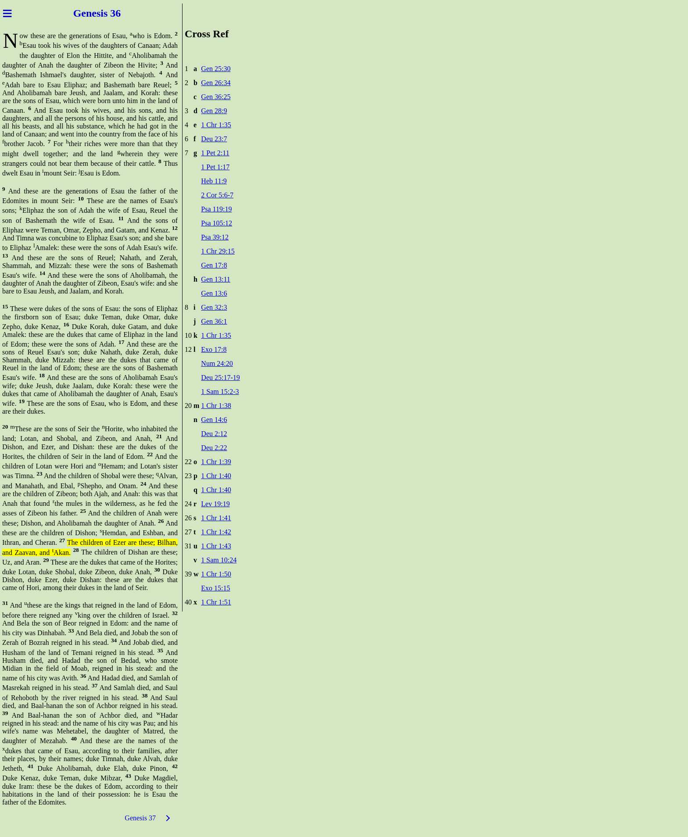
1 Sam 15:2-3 (220, 391)
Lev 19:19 (215, 504)
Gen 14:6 (214, 419)
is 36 (110, 13)
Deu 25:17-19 (220, 377)
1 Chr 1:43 (216, 546)
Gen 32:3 (214, 307)
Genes (87, 13)
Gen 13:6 (214, 293)
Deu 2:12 (214, 433)
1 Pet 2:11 (215, 153)
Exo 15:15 (215, 588)
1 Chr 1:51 (216, 602)
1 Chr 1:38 (216, 405)
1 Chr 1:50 (216, 574)
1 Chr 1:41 (216, 518)
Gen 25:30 (215, 68)
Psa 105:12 (216, 223)
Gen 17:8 (214, 265)
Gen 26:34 (215, 82)
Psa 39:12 (215, 237)
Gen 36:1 (214, 321)
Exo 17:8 (213, 349)
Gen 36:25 (215, 96)
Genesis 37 (140, 818)
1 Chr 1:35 (216, 125)
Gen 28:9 (214, 110)
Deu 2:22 (214, 447)
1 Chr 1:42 (216, 532)
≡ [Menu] (7, 13)
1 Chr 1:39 (216, 461)
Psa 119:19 (216, 209)
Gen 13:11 (215, 279)
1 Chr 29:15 (217, 251)
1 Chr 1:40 (216, 475)
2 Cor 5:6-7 (217, 195)
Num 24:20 (217, 363)
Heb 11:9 (214, 181)
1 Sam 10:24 (218, 560)
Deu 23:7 (214, 139)
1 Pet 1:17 (215, 167)
